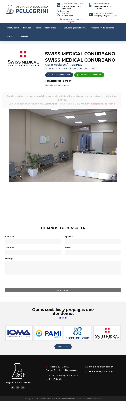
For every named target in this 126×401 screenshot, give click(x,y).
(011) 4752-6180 (68, 7)
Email (68, 247)
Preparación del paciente (102, 28)
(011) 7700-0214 (56, 379)
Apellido (69, 237)
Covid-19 (11, 37)
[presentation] (25, 281)
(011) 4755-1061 (63, 11)
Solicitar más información (59, 75)
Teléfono (9, 247)
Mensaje (9, 258)
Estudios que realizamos (75, 28)
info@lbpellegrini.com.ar (105, 16)
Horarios (27, 28)
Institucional (13, 28)
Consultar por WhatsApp (89, 75)
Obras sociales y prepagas (47, 28)
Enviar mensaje (63, 290)
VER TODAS (63, 346)
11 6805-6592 (67, 16)
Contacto (24, 37)
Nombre (9, 237)
